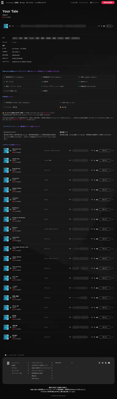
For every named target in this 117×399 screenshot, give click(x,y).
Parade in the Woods (19, 217)
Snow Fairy (16, 237)
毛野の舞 (15, 325)
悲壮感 (48, 38)
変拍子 (67, 38)
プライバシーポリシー (38, 370)
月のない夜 (16, 306)
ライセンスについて (83, 2)
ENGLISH (58, 362)
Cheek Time (17, 158)
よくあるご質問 (74, 2)
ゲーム (31, 38)
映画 (26, 38)
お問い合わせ (46, 112)
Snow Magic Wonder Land (21, 247)
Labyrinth (16, 198)
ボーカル (22, 2)
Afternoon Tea (17, 149)
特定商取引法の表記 (37, 373)
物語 (43, 38)
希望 (54, 38)
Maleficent (16, 208)
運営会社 (34, 376)
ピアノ (15, 38)
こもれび (15, 286)
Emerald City (17, 168)
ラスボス (60, 38)
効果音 (17, 2)
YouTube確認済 (6, 17)
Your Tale (16, 276)
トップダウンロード (40, 2)
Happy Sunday (17, 188)
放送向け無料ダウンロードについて (41, 368)
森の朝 (15, 315)
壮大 (21, 38)
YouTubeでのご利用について (19, 119)
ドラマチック (75, 38)
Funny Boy (16, 178)
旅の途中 (15, 335)
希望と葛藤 (16, 296)
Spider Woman (17, 257)
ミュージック (9, 2)
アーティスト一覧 (17, 373)
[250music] (2, 2)
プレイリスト (30, 2)
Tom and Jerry (17, 266)
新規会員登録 (108, 2)
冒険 (37, 38)
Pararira (15, 227)
